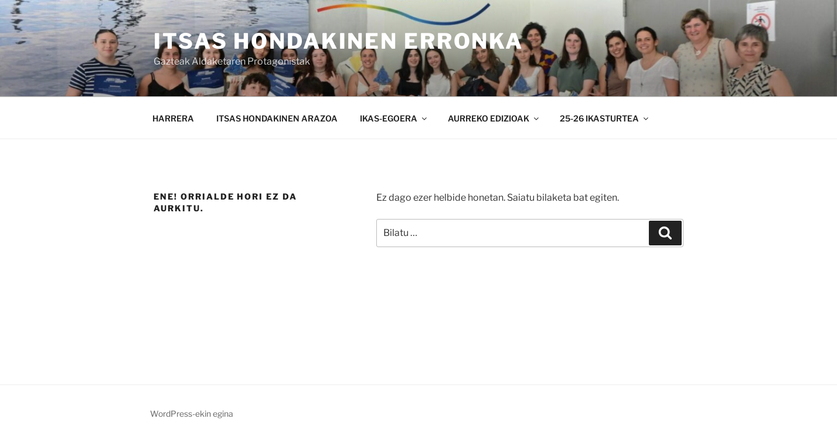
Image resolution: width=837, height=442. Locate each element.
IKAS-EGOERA (394, 118)
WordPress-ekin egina (191, 414)
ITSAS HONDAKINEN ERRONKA (338, 41)
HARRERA (173, 118)
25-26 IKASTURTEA (605, 118)
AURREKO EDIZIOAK (494, 118)
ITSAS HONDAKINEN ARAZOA (277, 118)
